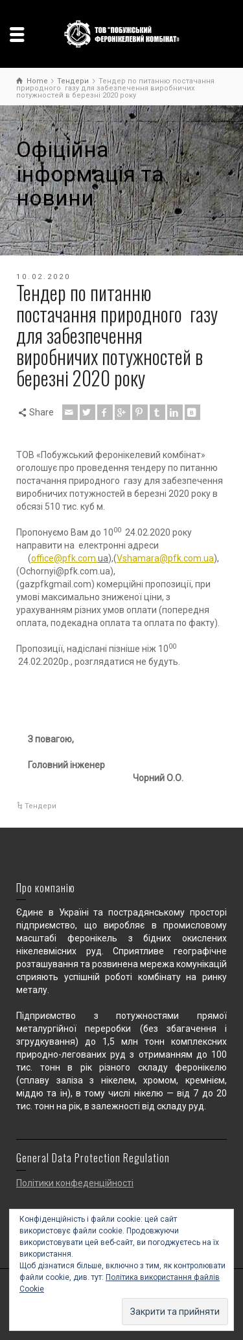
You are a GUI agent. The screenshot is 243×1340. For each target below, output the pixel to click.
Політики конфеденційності (74, 1183)
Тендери (40, 806)
